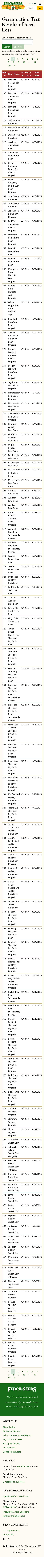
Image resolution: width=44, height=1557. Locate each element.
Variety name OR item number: (16, 37)
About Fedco (9, 1427)
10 (24, 62)
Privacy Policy (9, 1447)
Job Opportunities (11, 1443)
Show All (18, 46)
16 (9, 65)
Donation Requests (12, 1451)
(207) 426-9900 (10, 1507)
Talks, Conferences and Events (17, 1435)
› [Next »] (14, 65)
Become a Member (12, 1431)
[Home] (13, 5)
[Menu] (40, 3)
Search (7, 46)
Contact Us (8, 1534)
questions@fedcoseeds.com (16, 1496)
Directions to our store (14, 1481)
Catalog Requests (11, 1530)
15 (35, 62)
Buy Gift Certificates (12, 1439)
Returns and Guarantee (14, 1515)
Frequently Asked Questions (16, 1511)
